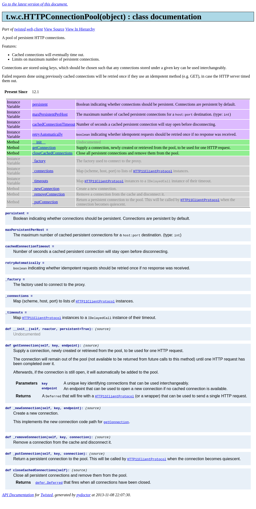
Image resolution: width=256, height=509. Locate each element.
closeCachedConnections (52, 153)
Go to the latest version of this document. (35, 4)
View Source (54, 29)
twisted (20, 29)
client (38, 29)
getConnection (44, 147)
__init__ (39, 142)
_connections (42, 171)
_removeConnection (48, 194)
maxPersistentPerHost (50, 114)
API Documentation (18, 504)
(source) (102, 334)
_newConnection (45, 189)
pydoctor (83, 504)
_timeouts (40, 181)
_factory (39, 161)
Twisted (46, 504)
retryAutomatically (47, 134)
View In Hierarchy (80, 29)
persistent (40, 104)
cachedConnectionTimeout (53, 124)
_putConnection (45, 202)
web (29, 29)
